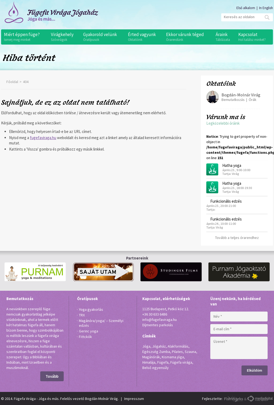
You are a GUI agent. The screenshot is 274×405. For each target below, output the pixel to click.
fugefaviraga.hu (43, 137)
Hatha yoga (231, 165)
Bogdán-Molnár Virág (240, 94)
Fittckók (85, 336)
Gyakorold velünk (102, 37)
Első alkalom (245, 8)
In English (266, 8)
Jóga (146, 346)
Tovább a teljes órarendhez (237, 237)
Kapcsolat (254, 37)
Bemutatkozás (233, 99)
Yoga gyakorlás (91, 309)
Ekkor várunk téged (188, 37)
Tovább (52, 376)
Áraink (224, 37)
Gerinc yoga (88, 331)
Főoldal (12, 81)
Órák (252, 99)
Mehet (267, 17)
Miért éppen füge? (24, 37)
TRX (82, 315)
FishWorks (233, 398)
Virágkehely (64, 37)
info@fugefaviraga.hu (159, 319)
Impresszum (134, 398)
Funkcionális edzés (226, 201)
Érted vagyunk (144, 37)
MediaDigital (260, 398)
